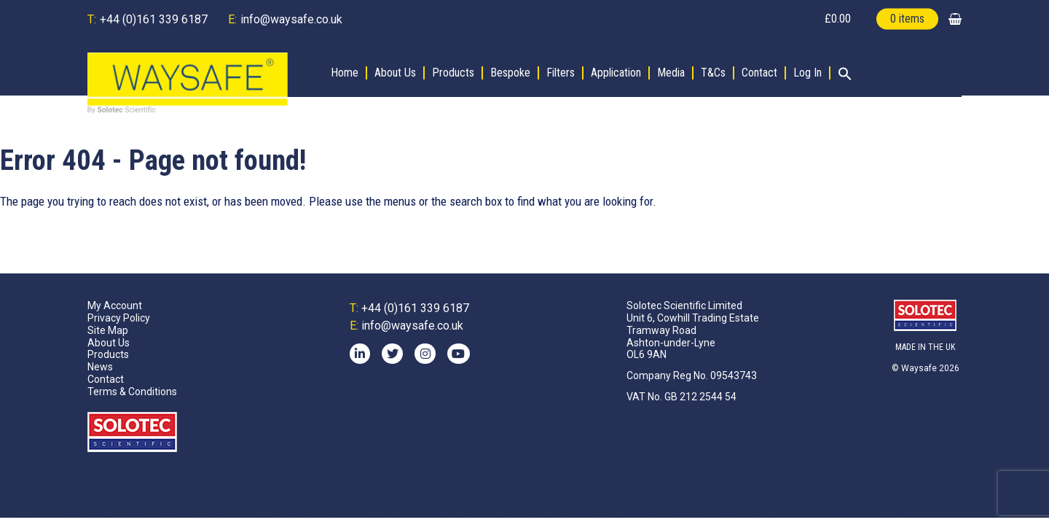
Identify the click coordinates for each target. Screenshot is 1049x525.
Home (344, 72)
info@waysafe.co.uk (291, 19)
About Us (395, 72)
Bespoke (510, 72)
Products (453, 72)
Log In (807, 72)
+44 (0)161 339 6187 (154, 19)
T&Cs (713, 72)
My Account (114, 305)
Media (671, 72)
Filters (560, 72)
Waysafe (919, 368)
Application (616, 72)
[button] (841, 75)
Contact (759, 72)
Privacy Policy (118, 318)
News (100, 367)
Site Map (107, 330)
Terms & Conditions (132, 391)
